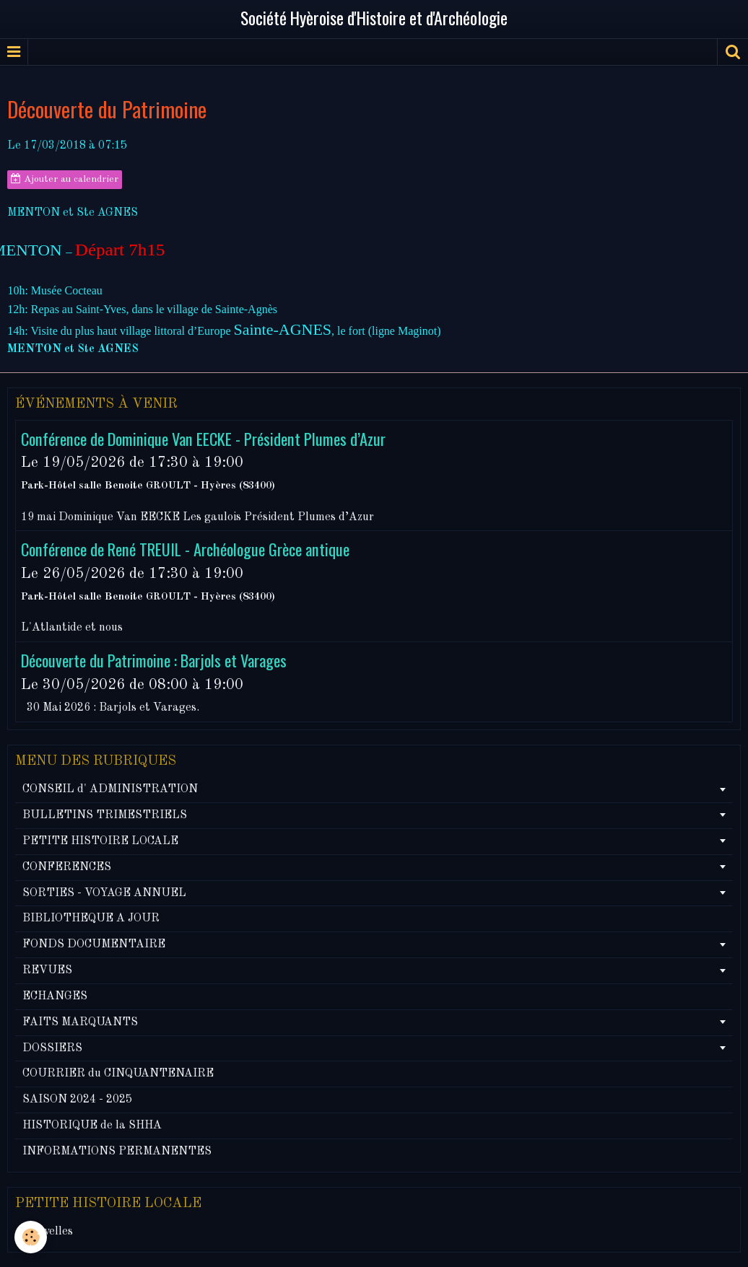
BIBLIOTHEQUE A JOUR (91, 918)
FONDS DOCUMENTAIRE (93, 944)
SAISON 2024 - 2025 (77, 1099)
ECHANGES (54, 996)
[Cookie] (30, 1237)
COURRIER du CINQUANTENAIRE (118, 1073)
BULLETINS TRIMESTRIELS (104, 815)
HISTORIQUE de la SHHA (92, 1125)
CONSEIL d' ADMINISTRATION (110, 789)
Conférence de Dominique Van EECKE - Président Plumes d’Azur (203, 438)
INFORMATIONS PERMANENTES (117, 1151)
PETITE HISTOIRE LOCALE (100, 841)
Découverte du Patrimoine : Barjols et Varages (154, 660)
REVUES (47, 970)
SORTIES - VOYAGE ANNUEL (104, 893)
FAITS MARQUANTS (80, 1022)
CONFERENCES (66, 867)
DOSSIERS (52, 1048)
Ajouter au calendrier (64, 179)
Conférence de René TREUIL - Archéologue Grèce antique (185, 549)
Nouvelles (47, 1231)
